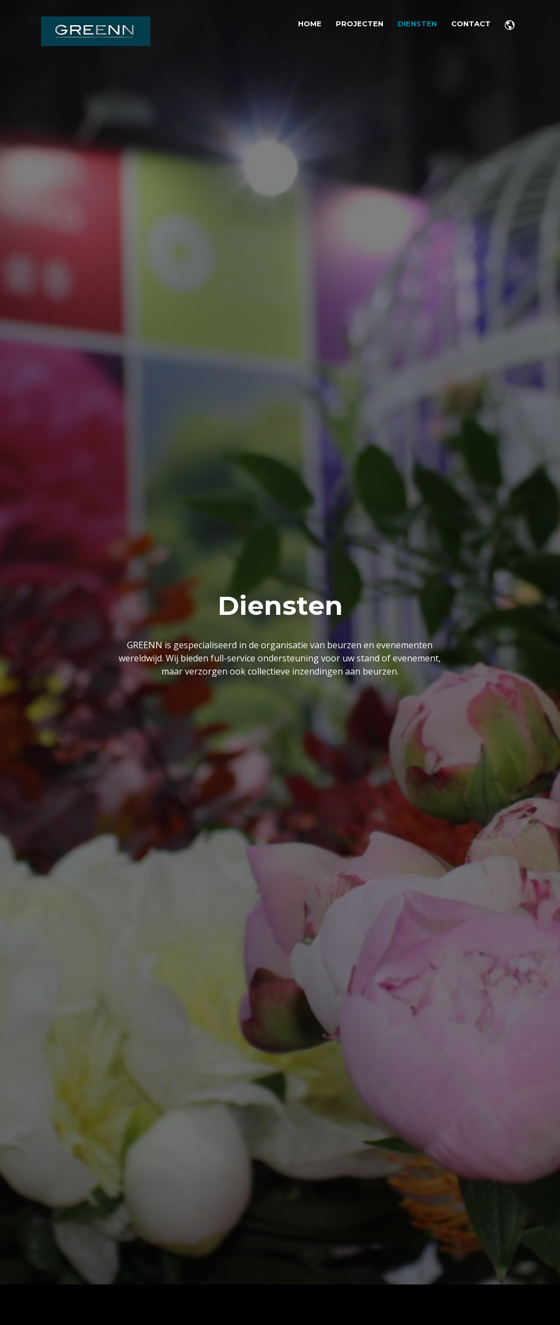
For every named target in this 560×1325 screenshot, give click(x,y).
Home (310, 23)
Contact (471, 23)
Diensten (417, 23)
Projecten (359, 23)
